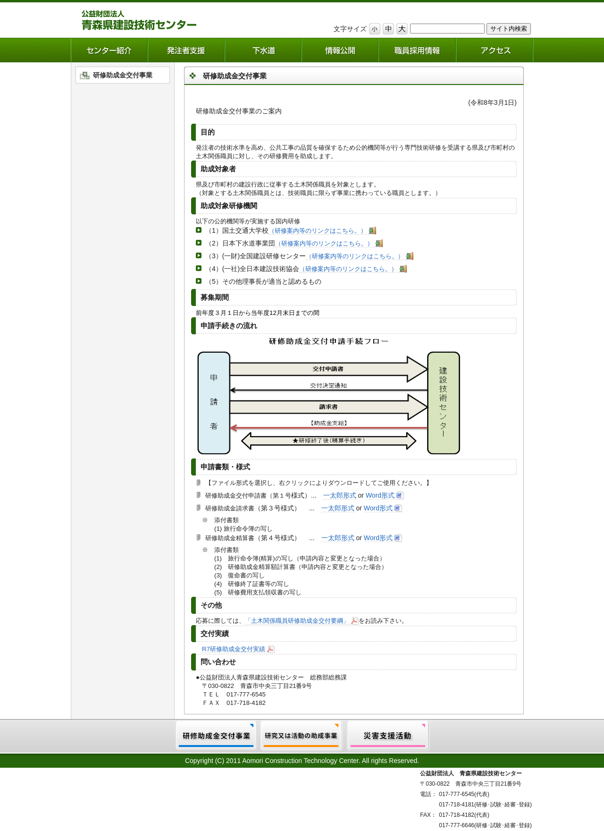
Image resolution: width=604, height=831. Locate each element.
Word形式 (380, 495)
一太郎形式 (339, 495)
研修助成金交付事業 (122, 75)
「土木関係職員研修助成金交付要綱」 (297, 620)
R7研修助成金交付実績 (233, 649)
